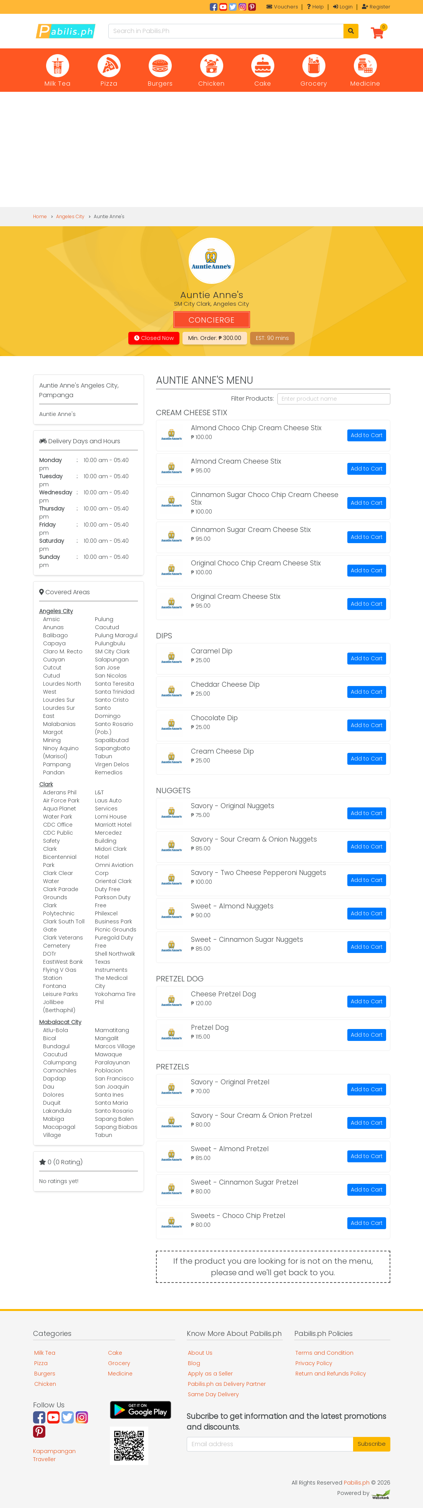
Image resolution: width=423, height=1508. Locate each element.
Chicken (45, 1384)
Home (40, 216)
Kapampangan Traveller (54, 1455)
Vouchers (282, 6)
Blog (194, 1363)
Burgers (44, 1373)
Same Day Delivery (213, 1394)
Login (343, 6)
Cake (115, 1353)
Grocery (119, 1363)
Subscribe (372, 1444)
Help (315, 6)
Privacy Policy (313, 1363)
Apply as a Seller (210, 1373)
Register (376, 6)
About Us (200, 1353)
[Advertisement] (211, 149)
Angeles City (70, 216)
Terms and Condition (324, 1353)
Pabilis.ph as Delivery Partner (227, 1384)
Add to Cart (367, 435)
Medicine (120, 1373)
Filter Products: (252, 398)
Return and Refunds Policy (330, 1373)
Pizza (41, 1363)
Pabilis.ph (357, 1482)
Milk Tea (44, 1353)
